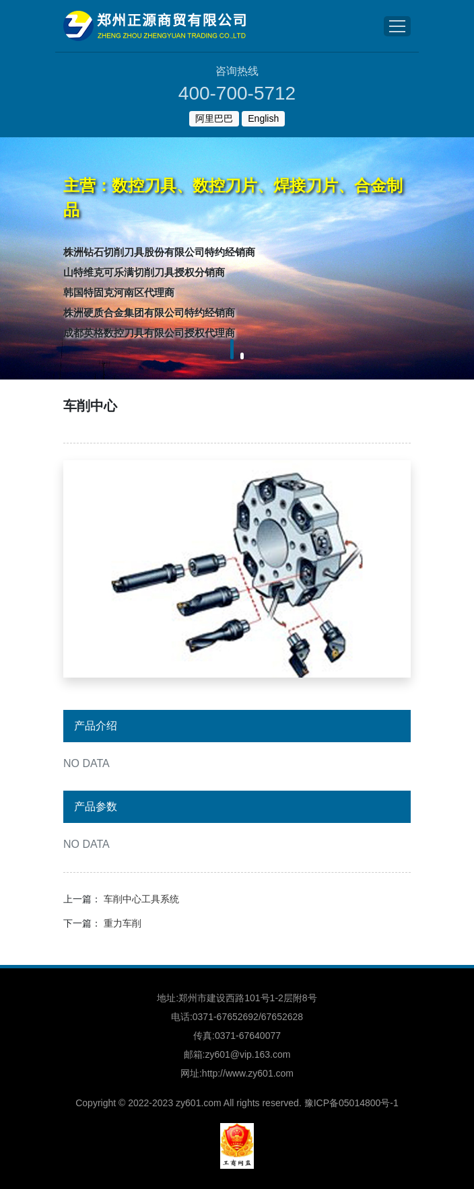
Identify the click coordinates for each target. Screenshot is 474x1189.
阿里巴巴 (214, 118)
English (263, 118)
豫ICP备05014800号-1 (351, 1102)
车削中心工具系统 (141, 899)
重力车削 (122, 923)
